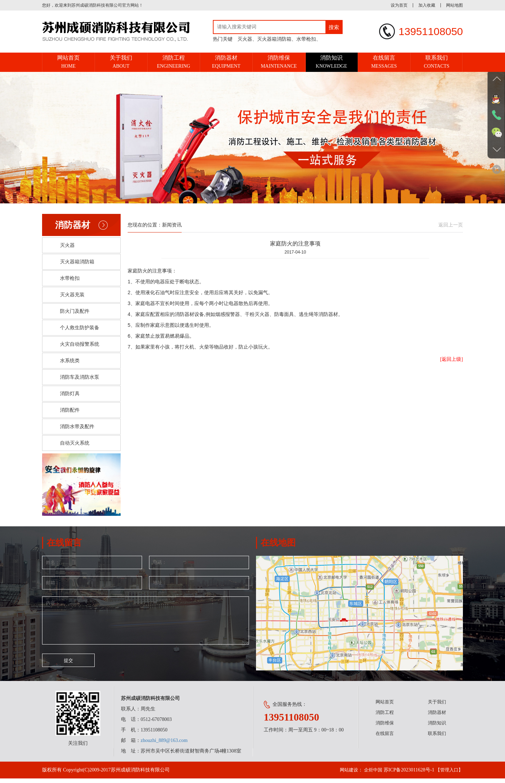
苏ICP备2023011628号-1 (407, 774)
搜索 (334, 27)
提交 (68, 668)
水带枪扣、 (308, 39)
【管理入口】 (448, 774)
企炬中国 (370, 774)
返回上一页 (450, 225)
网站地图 (454, 5)
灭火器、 (247, 39)
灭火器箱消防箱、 (276, 39)
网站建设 (345, 774)
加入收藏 (426, 5)
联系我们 (437, 738)
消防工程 (385, 717)
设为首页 (399, 5)
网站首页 (385, 706)
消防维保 (385, 727)
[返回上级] (451, 359)
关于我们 (437, 706)
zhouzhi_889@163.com (164, 745)
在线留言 (385, 738)
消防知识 (437, 727)
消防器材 (437, 717)
